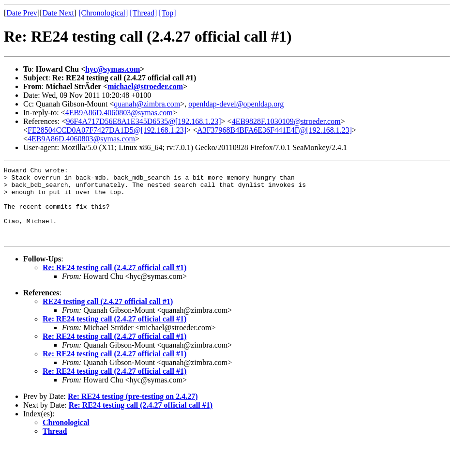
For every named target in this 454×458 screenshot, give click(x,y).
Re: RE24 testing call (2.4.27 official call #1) (114, 282)
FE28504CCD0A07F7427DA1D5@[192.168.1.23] (107, 130)
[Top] (167, 13)
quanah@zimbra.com (147, 104)
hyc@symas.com (112, 69)
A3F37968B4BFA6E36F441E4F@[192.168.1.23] (274, 130)
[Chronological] (103, 13)
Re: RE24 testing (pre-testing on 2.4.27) (133, 411)
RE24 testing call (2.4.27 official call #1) (108, 316)
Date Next (58, 13)
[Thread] (143, 13)
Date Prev (21, 13)
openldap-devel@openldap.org (236, 104)
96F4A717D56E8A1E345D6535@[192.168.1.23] (143, 121)
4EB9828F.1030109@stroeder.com (286, 121)
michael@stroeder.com (145, 86)
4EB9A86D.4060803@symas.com (119, 112)
